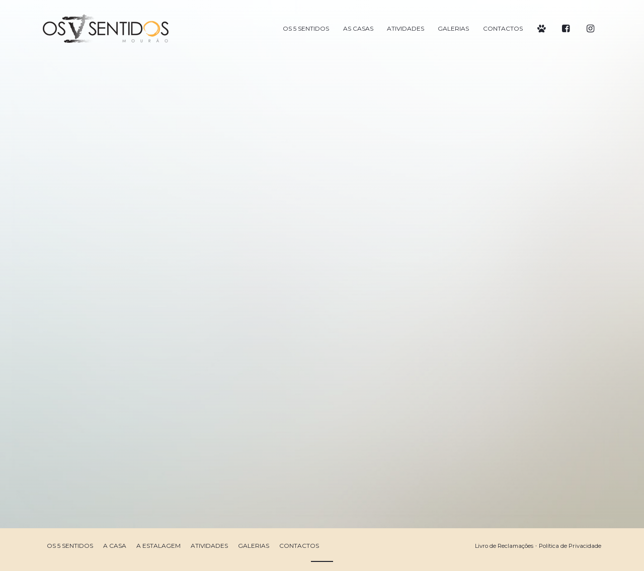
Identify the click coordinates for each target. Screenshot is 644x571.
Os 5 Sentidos (70, 545)
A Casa (114, 545)
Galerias (253, 545)
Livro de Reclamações (504, 545)
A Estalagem (158, 545)
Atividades (209, 545)
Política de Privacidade (570, 545)
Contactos (299, 545)
